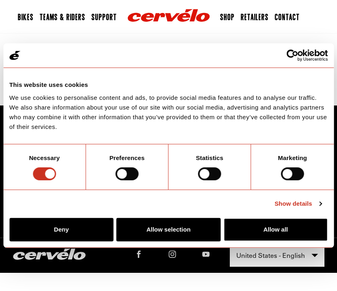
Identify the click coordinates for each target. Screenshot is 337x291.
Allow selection (168, 229)
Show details (293, 203)
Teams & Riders (62, 16)
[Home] (168, 16)
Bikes (26, 16)
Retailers (255, 16)
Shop (227, 16)
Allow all (275, 229)
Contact (287, 16)
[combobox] (277, 255)
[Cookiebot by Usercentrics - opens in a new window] (292, 55)
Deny (61, 229)
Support (104, 16)
